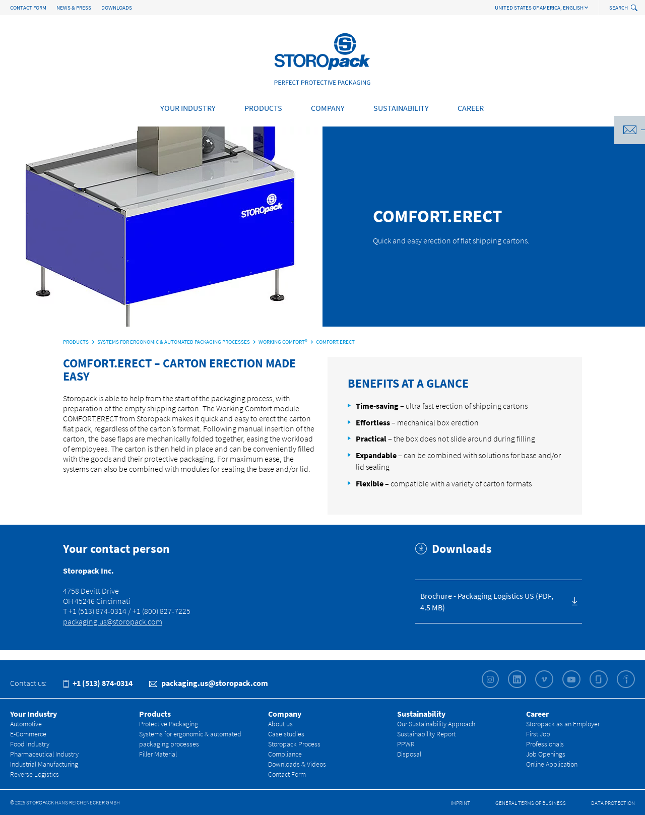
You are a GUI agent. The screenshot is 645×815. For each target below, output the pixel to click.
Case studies (286, 733)
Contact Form (28, 7)
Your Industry (188, 108)
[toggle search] (635, 8)
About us (280, 723)
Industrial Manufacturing (44, 764)
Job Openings (545, 754)
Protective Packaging (168, 723)
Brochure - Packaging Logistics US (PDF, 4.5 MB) (486, 601)
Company (328, 108)
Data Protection (613, 802)
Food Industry (29, 743)
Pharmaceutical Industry (44, 754)
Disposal (409, 754)
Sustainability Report (426, 733)
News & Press (73, 7)
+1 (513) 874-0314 (98, 683)
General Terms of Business (530, 802)
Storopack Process (294, 743)
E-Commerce (28, 733)
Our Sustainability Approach (436, 723)
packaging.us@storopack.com (112, 621)
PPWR (406, 743)
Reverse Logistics (34, 774)
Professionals (545, 743)
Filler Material (158, 754)
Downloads (116, 7)
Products (263, 108)
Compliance (285, 754)
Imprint (460, 802)
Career (471, 108)
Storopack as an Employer (563, 723)
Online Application (551, 764)
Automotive (26, 723)
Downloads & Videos (297, 764)
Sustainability (401, 108)
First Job (538, 733)
